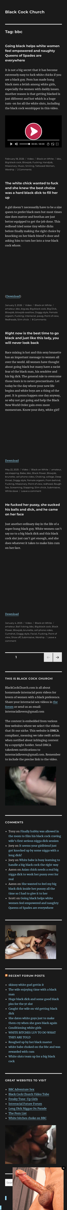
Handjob (48, 162)
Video (30, 158)
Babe (23, 473)
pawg (40, 316)
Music (21, 166)
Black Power (39, 473)
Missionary (11, 166)
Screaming (16, 487)
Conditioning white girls (25, 1027)
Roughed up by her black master (30, 1042)
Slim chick (23, 319)
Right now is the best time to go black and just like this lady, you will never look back (32, 338)
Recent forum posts (27, 975)
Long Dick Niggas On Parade (28, 1108)
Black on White (45, 158)
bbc (59, 158)
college (50, 476)
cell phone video (25, 476)
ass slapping (12, 473)
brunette (10, 476)
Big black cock (13, 162)
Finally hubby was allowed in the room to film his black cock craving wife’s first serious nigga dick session (35, 836)
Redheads (10, 319)
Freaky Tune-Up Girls (23, 1099)
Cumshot (10, 633)
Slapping (28, 487)
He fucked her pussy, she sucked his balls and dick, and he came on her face (32, 509)
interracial (30, 316)
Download (13, 296)
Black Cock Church (25, 12)
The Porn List (18, 1113)
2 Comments (24, 169)
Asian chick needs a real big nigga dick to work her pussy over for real (33, 874)
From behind (53, 480)
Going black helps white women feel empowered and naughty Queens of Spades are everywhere (33, 902)
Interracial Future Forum (25, 1103)
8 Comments (39, 319)
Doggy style (41, 312)
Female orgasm (36, 480)
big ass (25, 308)
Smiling (29, 166)
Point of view (51, 316)
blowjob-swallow (24, 312)
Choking (40, 476)
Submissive (53, 487)
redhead (48, 483)
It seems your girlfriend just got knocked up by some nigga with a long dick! (34, 850)
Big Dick (51, 308)
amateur (10, 308)
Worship (9, 169)
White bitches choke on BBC (27, 1118)
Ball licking (22, 626)
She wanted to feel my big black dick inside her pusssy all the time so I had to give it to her (32, 888)
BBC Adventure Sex (21, 1089)
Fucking (37, 162)
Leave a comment (31, 491)
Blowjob (26, 162)
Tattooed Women (44, 166)
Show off (16, 637)
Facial (33, 633)
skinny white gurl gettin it (26, 984)
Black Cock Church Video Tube (29, 1094)
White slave (11, 491)
